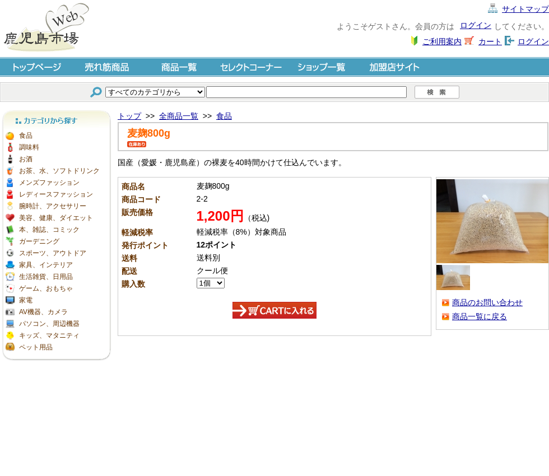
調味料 (29, 147)
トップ (129, 115)
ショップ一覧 (323, 66)
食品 (25, 135)
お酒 (25, 159)
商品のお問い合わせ (487, 302)
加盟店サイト (394, 66)
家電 (25, 300)
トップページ (36, 66)
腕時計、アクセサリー (52, 206)
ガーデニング (39, 241)
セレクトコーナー (251, 66)
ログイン (475, 25)
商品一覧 (179, 66)
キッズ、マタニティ (49, 335)
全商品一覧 (178, 115)
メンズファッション (49, 182)
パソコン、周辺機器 (49, 324)
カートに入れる (274, 310)
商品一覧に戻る (479, 316)
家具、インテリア (46, 265)
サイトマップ (525, 8)
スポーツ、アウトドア (52, 253)
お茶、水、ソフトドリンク (59, 171)
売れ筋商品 (107, 66)
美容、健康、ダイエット (56, 218)
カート (490, 41)
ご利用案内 (442, 41)
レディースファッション (56, 194)
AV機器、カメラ (43, 312)
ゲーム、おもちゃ (46, 288)
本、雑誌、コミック (49, 230)
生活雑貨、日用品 (46, 277)
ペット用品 (36, 347)
